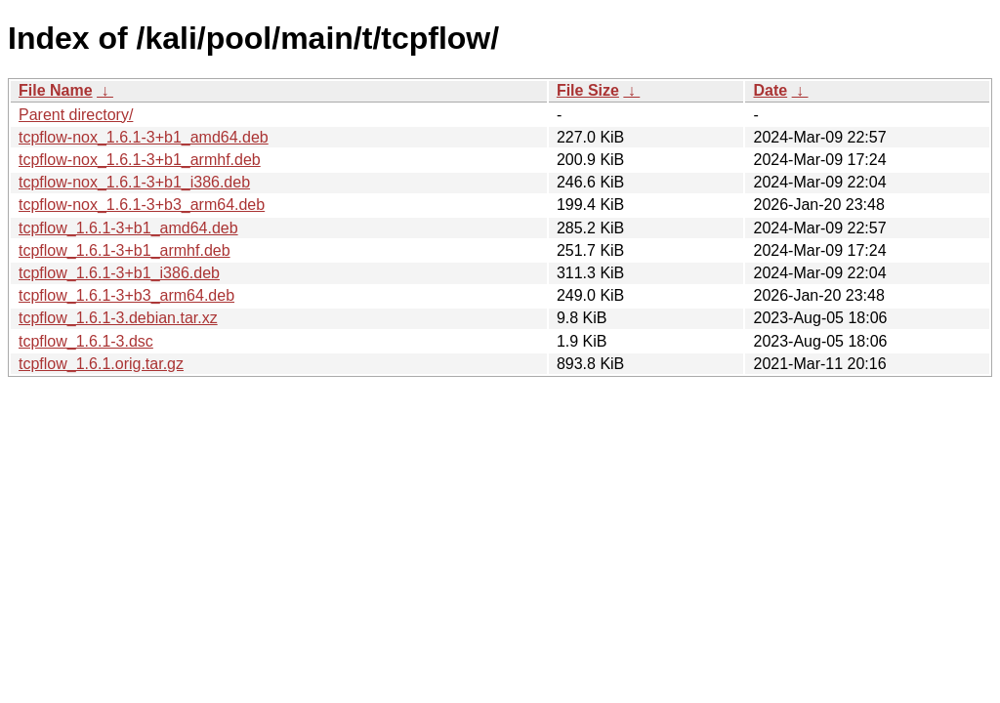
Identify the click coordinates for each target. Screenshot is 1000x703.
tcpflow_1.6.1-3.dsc (86, 341)
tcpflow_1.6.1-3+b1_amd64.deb (128, 228)
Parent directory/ (76, 114)
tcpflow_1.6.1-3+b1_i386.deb (119, 273)
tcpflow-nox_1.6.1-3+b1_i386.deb (134, 182)
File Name (56, 90)
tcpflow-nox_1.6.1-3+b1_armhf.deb (140, 159)
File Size (588, 90)
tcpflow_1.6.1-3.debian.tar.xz (118, 318)
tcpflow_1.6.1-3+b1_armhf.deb (124, 250)
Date (770, 90)
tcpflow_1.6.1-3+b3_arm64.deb (126, 295)
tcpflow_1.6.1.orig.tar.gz (101, 363)
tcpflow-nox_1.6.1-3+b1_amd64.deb (144, 137)
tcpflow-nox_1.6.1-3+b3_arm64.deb (142, 204)
